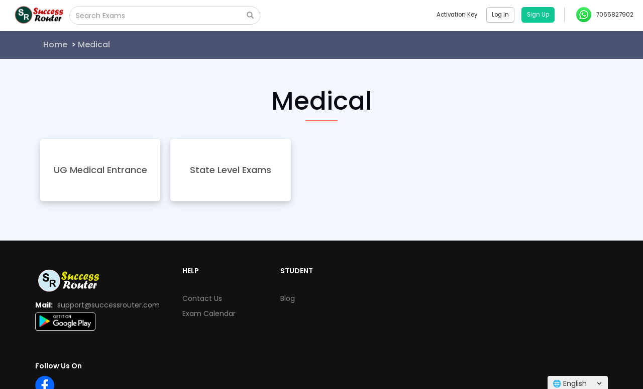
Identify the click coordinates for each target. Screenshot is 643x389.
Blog (287, 298)
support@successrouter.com (108, 305)
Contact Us (202, 298)
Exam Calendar (209, 313)
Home (55, 44)
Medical (94, 44)
